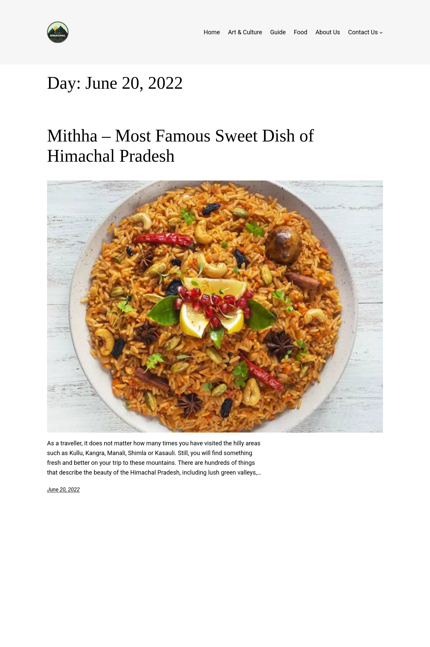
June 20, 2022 (63, 489)
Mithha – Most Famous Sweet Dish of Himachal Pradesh (180, 145)
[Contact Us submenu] (381, 32)
